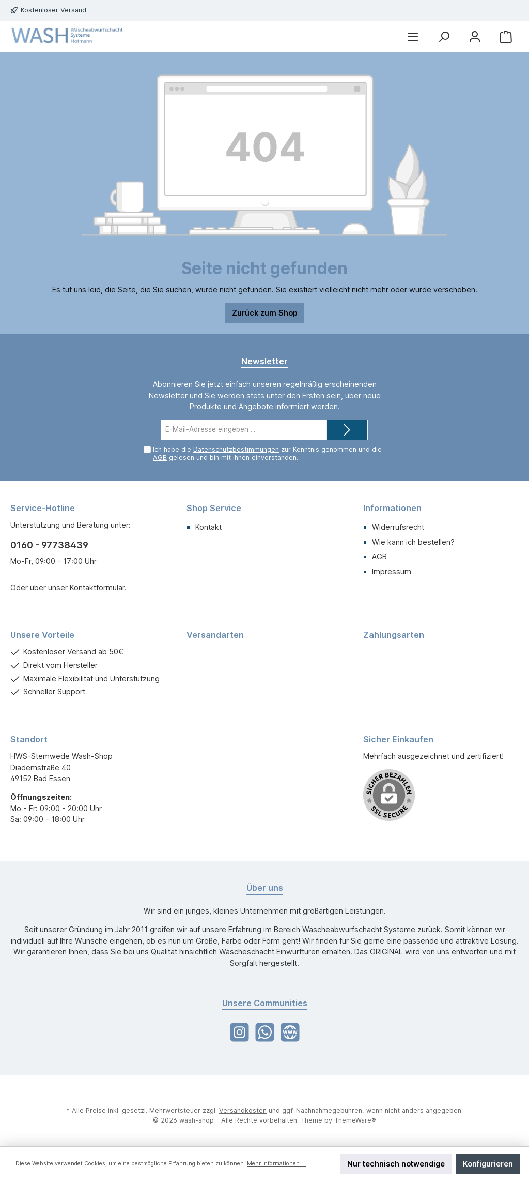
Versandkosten (243, 1110)
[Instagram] (239, 1032)
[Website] (290, 1032)
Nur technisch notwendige (396, 1163)
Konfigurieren (488, 1163)
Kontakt (208, 526)
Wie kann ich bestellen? (413, 541)
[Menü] (413, 36)
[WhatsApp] (264, 1032)
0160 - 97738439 (49, 545)
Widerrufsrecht (398, 526)
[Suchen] (444, 36)
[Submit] (347, 430)
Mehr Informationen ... (276, 1163)
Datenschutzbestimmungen (236, 449)
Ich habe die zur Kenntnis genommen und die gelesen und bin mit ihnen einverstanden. (267, 453)
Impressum (391, 571)
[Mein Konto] (475, 36)
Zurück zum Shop (265, 312)
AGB (160, 457)
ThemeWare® (355, 1120)
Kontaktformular (97, 587)
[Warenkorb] (506, 36)
